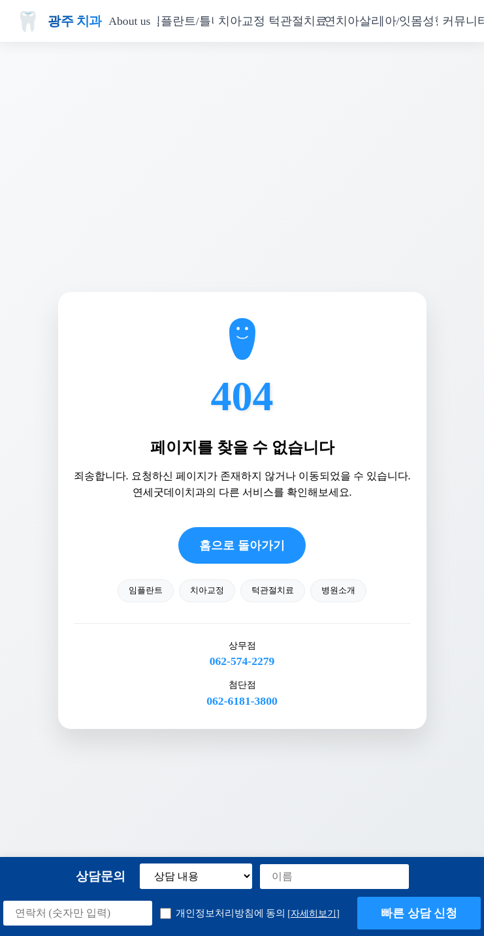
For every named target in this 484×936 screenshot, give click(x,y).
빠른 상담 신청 (419, 913)
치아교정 (241, 20)
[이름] (334, 876)
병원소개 (338, 590)
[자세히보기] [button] (313, 913)
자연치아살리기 (353, 20)
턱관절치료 (298, 20)
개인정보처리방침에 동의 (250, 913)
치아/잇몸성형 (409, 20)
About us (129, 20)
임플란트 (146, 590)
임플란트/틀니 (185, 20)
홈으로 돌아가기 (241, 545)
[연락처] (77, 913)
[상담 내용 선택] (196, 876)
